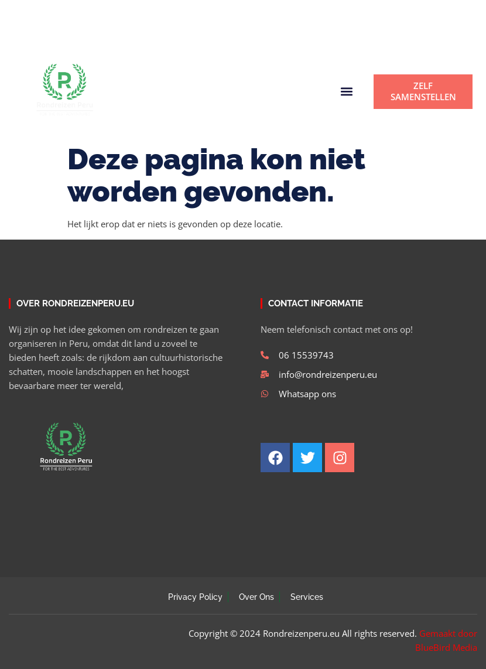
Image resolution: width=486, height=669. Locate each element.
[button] (297, 37)
